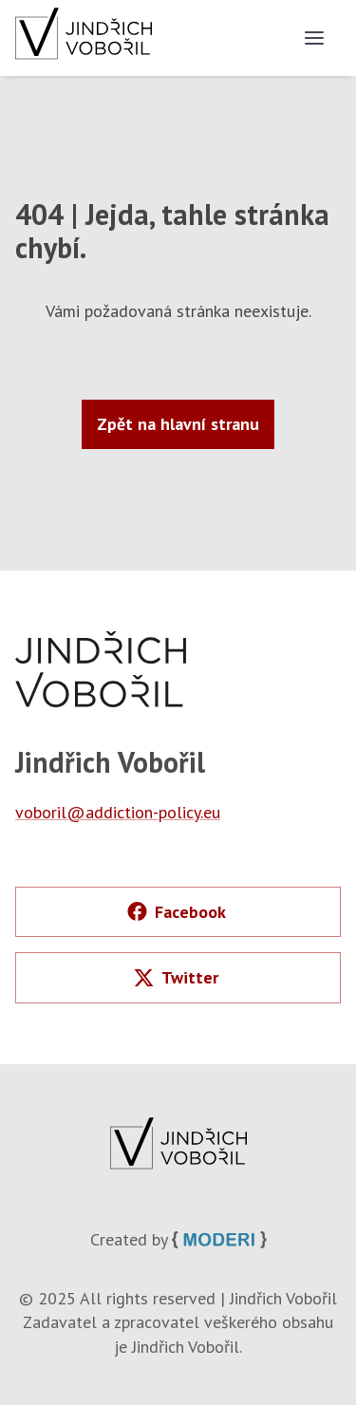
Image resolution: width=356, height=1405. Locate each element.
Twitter (176, 977)
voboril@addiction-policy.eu (117, 812)
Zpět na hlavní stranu (178, 424)
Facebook (176, 912)
